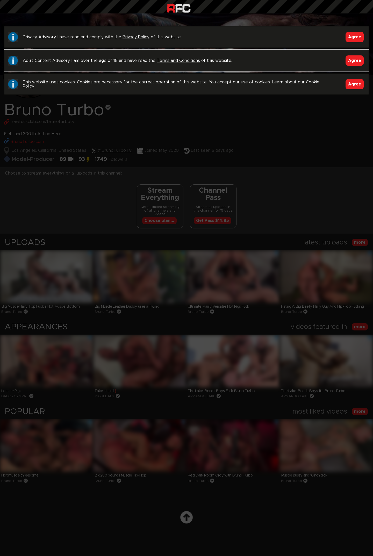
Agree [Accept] (354, 37)
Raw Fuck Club (179, 8)
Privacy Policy (136, 37)
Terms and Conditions (178, 61)
